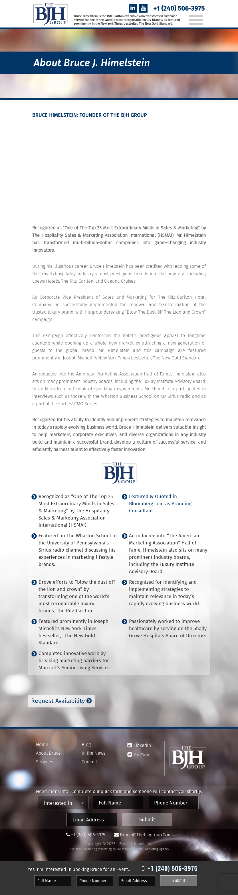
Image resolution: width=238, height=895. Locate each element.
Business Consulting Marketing (90, 849)
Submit (147, 820)
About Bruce (48, 753)
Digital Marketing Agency (151, 849)
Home (42, 744)
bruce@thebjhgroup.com (146, 834)
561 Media (123, 849)
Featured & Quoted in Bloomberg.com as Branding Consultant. (160, 504)
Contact (89, 761)
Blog (86, 744)
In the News (93, 753)
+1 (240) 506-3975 (179, 9)
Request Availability (61, 701)
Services (44, 761)
